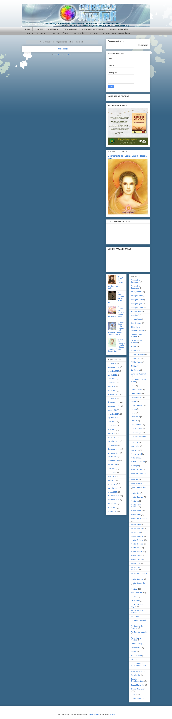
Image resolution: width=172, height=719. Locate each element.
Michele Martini (136, 593)
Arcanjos (134, 315)
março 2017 (112, 437)
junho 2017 (112, 426)
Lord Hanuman (136, 429)
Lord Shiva (135, 442)
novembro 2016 (113, 453)
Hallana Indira (136, 397)
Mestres (134, 589)
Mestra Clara (136, 493)
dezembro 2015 (113, 496)
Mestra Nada (136, 515)
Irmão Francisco (137, 405)
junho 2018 (112, 383)
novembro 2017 (113, 406)
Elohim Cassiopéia (138, 354)
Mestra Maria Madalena (136, 506)
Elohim (133, 346)
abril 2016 (111, 480)
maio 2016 (112, 476)
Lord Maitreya (136, 432)
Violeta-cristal (136, 699)
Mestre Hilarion (136, 552)
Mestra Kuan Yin (137, 497)
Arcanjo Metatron (137, 300)
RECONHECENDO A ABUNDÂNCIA (116, 33)
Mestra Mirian (136, 511)
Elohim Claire (136, 358)
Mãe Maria (135, 450)
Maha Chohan (136, 458)
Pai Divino (135, 616)
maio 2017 (112, 430)
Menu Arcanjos (136, 470)
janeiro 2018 (112, 398)
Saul (132, 659)
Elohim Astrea (136, 350)
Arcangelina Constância (135, 281)
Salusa (133, 652)
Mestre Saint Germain (139, 573)
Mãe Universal (136, 454)
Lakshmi (134, 421)
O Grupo (134, 597)
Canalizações (136, 323)
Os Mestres (135, 601)
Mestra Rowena (137, 528)
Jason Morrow (94, 714)
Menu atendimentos (138, 473)
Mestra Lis (135, 501)
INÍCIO (27, 29)
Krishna (134, 409)
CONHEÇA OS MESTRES (35, 33)
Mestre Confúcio (137, 536)
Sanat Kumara (136, 656)
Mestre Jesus (136, 556)
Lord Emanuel (136, 425)
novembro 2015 (113, 500)
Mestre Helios (136, 548)
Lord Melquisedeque (138, 436)
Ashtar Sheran (136, 319)
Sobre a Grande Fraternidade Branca (138, 664)
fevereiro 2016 (113, 488)
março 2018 (112, 391)
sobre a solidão (136, 671)
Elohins (134, 366)
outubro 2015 (113, 504)
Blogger (112, 714)
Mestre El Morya (137, 540)
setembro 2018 (113, 371)
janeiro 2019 (112, 363)
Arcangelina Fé (136, 292)
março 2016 (112, 484)
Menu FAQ (135, 479)
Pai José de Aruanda (138, 632)
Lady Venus (135, 417)
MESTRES (39, 29)
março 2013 (112, 508)
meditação (135, 466)
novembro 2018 (113, 367)
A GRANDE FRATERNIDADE (93, 29)
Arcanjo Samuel (137, 311)
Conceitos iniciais (137, 331)
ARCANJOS (53, 29)
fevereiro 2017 (113, 441)
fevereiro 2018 (113, 394)
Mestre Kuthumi (137, 560)
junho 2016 (112, 472)
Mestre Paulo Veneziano (136, 568)
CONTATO (94, 33)
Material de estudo (138, 462)
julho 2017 (112, 422)
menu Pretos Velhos (138, 487)
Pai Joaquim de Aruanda (137, 627)
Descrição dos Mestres (136, 336)
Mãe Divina (135, 446)
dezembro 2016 (113, 449)
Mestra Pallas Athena (139, 519)
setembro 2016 (113, 461)
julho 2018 (112, 379)
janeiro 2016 (112, 492)
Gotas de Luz (136, 393)
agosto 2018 (112, 375)
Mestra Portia (136, 524)
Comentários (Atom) (65, 55)
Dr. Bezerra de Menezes (136, 342)
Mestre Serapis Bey (138, 583)
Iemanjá (134, 401)
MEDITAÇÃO (79, 33)
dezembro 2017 (113, 402)
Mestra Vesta (136, 532)
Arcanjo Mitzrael (137, 307)
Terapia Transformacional (137, 680)
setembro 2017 (113, 414)
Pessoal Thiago (136, 644)
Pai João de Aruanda (139, 620)
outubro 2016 (113, 457)
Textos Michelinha (137, 685)
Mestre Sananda (137, 579)
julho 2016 (112, 469)
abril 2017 (111, 433)
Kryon (133, 413)
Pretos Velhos (136, 648)
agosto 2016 (112, 465)
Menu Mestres (136, 483)
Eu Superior (135, 370)
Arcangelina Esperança (135, 287)
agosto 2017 (112, 418)
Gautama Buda (136, 390)
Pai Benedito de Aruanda (137, 611)
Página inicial (62, 49)
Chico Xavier (135, 327)
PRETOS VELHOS (70, 29)
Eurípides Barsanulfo (139, 374)
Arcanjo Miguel (136, 304)
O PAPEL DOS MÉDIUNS (59, 33)
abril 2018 (111, 387)
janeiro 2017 (112, 445)
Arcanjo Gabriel (137, 296)
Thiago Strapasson (138, 689)
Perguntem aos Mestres (136, 639)
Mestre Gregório (137, 544)
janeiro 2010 (112, 511)
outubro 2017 (113, 410)
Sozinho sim (135, 675)
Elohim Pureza (136, 362)
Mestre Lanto (136, 563)
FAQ (132, 386)
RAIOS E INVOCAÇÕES (119, 29)
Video (133, 695)
